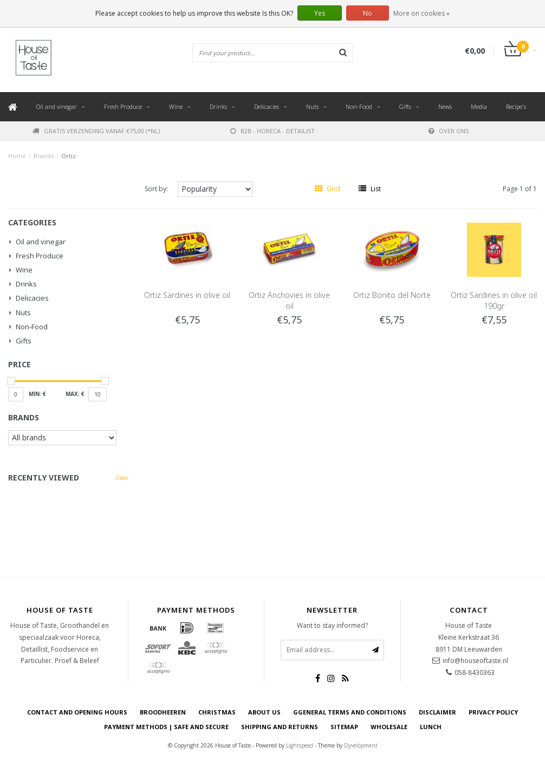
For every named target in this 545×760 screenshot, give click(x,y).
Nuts (312, 106)
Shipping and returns (279, 727)
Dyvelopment (361, 745)
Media (479, 106)
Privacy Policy (493, 712)
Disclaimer (437, 712)
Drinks (218, 106)
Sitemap (344, 727)
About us (264, 712)
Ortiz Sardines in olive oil (187, 295)
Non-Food (359, 106)
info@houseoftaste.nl (475, 660)
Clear (121, 478)
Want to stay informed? (332, 625)
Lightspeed (299, 745)
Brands (44, 156)
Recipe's (516, 106)
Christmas (217, 712)
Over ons (449, 131)
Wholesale (389, 727)
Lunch (431, 727)
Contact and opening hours (77, 712)
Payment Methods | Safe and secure (166, 727)
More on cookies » (421, 13)
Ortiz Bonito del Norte (392, 295)
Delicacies (266, 106)
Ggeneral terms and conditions (349, 712)
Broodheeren (163, 712)
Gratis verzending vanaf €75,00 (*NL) (96, 131)
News (445, 106)
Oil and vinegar (56, 106)
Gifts (405, 106)
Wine (176, 106)
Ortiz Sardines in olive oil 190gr (494, 300)
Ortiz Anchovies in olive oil (289, 300)
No (367, 13)
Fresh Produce (123, 106)
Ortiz (68, 156)
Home (17, 156)
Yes (319, 13)
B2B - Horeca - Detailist (272, 131)
